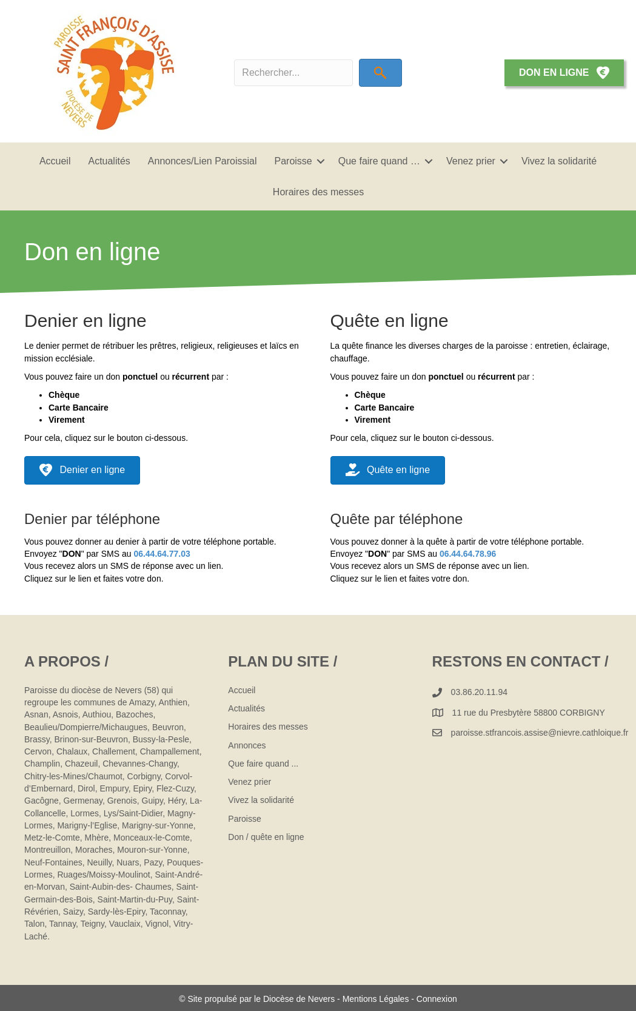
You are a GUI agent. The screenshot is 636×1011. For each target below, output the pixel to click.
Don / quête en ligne (266, 837)
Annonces (247, 745)
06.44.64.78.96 (468, 554)
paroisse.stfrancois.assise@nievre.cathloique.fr (540, 732)
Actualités (109, 161)
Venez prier (470, 161)
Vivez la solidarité (559, 161)
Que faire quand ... (263, 763)
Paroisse (293, 161)
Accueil (55, 161)
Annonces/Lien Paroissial (202, 161)
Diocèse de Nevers (300, 999)
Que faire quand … (379, 161)
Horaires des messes (318, 192)
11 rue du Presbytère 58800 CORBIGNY (528, 712)
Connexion (437, 999)
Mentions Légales (376, 999)
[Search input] (293, 72)
